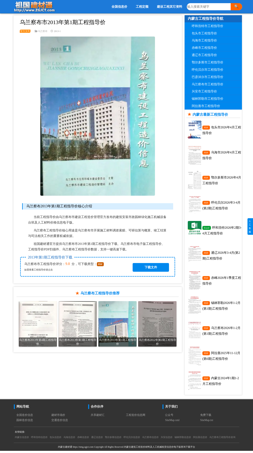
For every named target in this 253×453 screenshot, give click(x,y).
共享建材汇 (98, 417)
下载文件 (150, 267)
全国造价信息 (24, 417)
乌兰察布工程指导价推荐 (100, 293)
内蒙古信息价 (22, 439)
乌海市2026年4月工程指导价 (221, 155)
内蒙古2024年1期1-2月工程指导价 (220, 382)
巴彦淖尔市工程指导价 (207, 77)
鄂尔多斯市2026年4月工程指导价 (221, 180)
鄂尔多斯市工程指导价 (207, 62)
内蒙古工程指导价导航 (205, 19)
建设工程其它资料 (169, 6)
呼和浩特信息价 (39, 439)
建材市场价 (58, 417)
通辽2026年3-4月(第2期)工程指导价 (221, 256)
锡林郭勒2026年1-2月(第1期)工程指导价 (221, 307)
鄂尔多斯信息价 (113, 439)
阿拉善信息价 (200, 439)
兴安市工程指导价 (204, 91)
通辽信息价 (97, 439)
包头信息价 (55, 439)
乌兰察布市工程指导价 (207, 84)
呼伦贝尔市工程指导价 (207, 69)
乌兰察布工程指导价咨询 (222, 439)
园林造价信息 (24, 422)
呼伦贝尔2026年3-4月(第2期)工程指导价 (221, 206)
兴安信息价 (167, 439)
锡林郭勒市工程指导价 (207, 98)
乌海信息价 (69, 439)
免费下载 (205, 417)
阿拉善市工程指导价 (206, 106)
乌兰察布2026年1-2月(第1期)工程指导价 (221, 332)
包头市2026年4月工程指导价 (221, 130)
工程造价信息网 (135, 417)
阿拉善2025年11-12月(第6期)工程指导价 (221, 357)
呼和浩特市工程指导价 (207, 26)
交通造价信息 (59, 422)
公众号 (169, 417)
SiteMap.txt (206, 422)
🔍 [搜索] (236, 6)
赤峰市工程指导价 (204, 47)
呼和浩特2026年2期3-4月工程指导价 (222, 231)
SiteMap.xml (172, 422)
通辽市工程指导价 (204, 55)
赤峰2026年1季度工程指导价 (221, 281)
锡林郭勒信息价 (183, 439)
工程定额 (142, 6)
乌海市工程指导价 (204, 40)
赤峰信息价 (83, 439)
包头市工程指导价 (204, 33)
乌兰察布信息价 (150, 439)
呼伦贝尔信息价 (132, 439)
